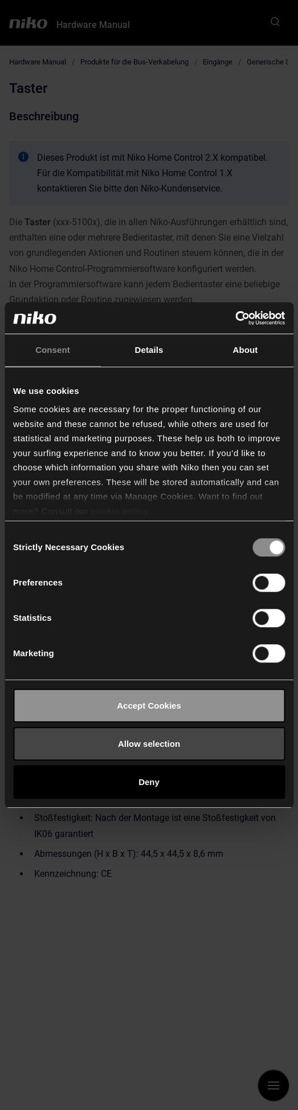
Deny (149, 782)
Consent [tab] (52, 350)
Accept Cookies (149, 705)
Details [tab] (149, 350)
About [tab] (245, 350)
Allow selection (149, 744)
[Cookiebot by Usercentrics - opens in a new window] (235, 318)
